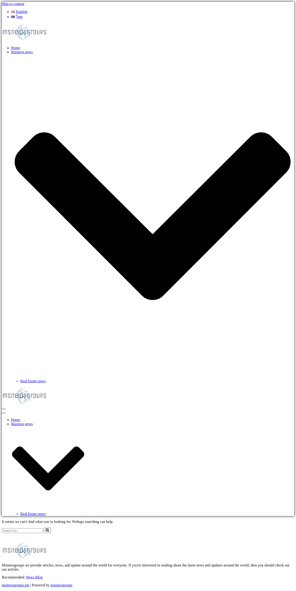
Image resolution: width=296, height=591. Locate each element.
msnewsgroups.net (15, 585)
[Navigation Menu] (4, 409)
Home (15, 48)
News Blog (34, 577)
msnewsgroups (61, 585)
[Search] (22, 530)
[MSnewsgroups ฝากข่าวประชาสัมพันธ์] (25, 40)
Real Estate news (33, 381)
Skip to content (13, 4)
